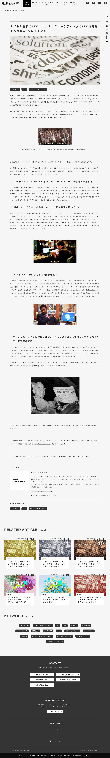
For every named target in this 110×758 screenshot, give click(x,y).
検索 (87, 5)
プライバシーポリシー (16, 750)
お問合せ (99, 5)
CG (57, 625)
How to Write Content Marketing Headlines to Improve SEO (38, 425)
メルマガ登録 (93, 5)
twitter (57, 729)
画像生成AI (35, 631)
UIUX (59, 631)
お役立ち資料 (86, 625)
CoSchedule (90, 290)
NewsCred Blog (23, 440)
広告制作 (24, 636)
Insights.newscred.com (83, 425)
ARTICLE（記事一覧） (12, 10)
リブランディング (22, 631)
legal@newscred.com (42, 444)
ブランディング (24, 625)
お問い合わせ (81, 456)
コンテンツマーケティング (38, 89)
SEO (24, 89)
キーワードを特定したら (70, 193)
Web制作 (74, 625)
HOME (3, 10)
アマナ (105, 5)
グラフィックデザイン (72, 631)
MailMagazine (107, 41)
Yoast (88, 293)
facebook (53, 729)
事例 (65, 625)
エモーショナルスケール (64, 636)
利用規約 (26, 750)
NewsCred (15, 89)
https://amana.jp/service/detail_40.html (44, 495)
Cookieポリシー (69, 755)
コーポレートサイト (83, 636)
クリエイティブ (88, 631)
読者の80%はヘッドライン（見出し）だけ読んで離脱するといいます (50, 95)
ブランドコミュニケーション (42, 625)
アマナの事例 (48, 631)
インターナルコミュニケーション (42, 636)
